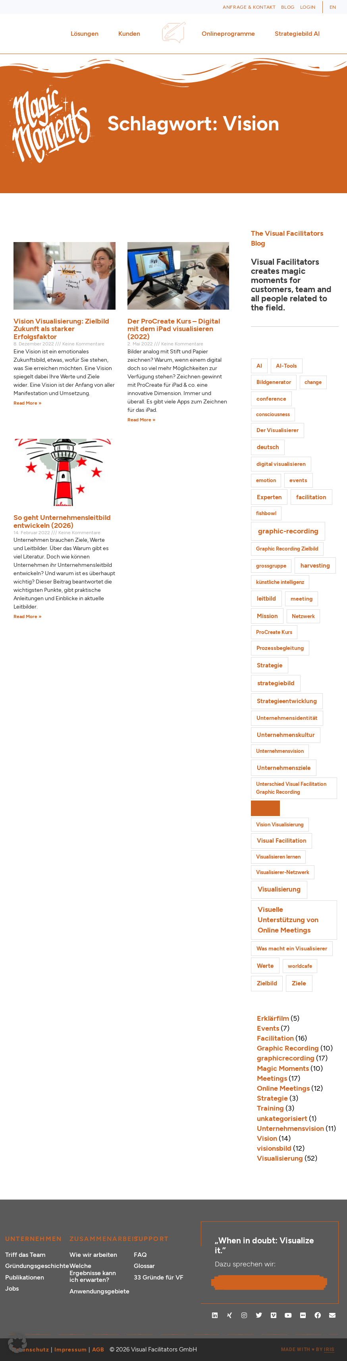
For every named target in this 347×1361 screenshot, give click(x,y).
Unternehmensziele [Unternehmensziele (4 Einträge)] (283, 768)
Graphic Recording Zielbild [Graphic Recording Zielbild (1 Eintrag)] (287, 549)
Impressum (70, 1349)
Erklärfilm (273, 1018)
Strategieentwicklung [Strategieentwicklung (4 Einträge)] (287, 701)
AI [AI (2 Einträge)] (259, 366)
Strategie (272, 1098)
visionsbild (274, 1148)
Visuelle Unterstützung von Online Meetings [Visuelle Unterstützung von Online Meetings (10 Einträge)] (288, 919)
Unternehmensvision (290, 1128)
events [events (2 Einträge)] (298, 480)
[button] (17, 1343)
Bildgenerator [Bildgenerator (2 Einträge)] (273, 382)
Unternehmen (33, 1239)
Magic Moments (283, 1068)
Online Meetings (283, 1088)
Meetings (272, 1078)
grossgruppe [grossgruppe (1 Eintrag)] (271, 566)
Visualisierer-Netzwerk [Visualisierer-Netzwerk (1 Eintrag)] (282, 872)
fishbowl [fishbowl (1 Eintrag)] (266, 513)
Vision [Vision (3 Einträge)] (265, 808)
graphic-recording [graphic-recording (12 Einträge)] (288, 531)
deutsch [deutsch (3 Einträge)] (268, 447)
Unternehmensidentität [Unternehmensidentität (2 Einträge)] (287, 718)
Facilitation (275, 1038)
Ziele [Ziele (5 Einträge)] (299, 983)
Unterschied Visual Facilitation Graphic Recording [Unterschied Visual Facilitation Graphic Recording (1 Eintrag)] (291, 788)
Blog (287, 7)
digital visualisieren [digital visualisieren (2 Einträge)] (281, 464)
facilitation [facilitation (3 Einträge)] (311, 497)
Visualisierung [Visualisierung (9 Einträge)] (279, 889)
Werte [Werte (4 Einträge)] (265, 965)
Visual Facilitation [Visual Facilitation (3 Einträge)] (282, 840)
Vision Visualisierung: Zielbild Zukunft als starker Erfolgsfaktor (61, 329)
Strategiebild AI (297, 33)
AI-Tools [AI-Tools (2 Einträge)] (286, 366)
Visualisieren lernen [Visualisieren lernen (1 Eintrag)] (278, 857)
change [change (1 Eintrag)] (313, 382)
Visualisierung (280, 1158)
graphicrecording (285, 1058)
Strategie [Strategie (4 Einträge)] (269, 665)
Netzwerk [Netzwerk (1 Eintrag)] (303, 616)
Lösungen (86, 34)
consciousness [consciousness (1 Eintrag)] (273, 414)
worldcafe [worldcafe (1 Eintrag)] (300, 966)
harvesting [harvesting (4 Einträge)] (315, 565)
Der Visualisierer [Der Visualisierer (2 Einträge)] (277, 430)
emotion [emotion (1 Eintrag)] (266, 480)
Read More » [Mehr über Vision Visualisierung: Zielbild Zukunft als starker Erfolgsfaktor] (27, 403)
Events (268, 1028)
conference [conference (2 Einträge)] (271, 399)
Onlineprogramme (230, 34)
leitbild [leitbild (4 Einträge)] (266, 598)
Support (151, 1239)
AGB (98, 1349)
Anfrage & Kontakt (249, 7)
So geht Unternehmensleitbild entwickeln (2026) (62, 521)
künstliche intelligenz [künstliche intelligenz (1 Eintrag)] (280, 582)
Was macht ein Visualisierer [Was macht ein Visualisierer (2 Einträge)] (291, 948)
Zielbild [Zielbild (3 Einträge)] (267, 983)
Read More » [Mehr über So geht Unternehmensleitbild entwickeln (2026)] (27, 616)
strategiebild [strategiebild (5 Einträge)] (276, 683)
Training (270, 1108)
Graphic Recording (288, 1048)
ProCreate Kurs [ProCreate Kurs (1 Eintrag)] (274, 632)
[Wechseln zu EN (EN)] (333, 7)
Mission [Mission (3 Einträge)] (267, 616)
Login (308, 7)
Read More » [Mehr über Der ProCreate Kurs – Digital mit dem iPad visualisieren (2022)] (141, 420)
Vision (267, 1138)
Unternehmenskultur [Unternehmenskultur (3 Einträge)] (286, 735)
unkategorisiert (282, 1118)
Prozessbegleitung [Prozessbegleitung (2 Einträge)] (280, 648)
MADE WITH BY (307, 1350)
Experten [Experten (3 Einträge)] (269, 497)
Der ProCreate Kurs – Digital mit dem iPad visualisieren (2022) (173, 329)
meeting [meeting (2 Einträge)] (301, 598)
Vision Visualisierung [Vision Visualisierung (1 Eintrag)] (280, 825)
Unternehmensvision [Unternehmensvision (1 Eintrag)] (280, 751)
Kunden (131, 34)
